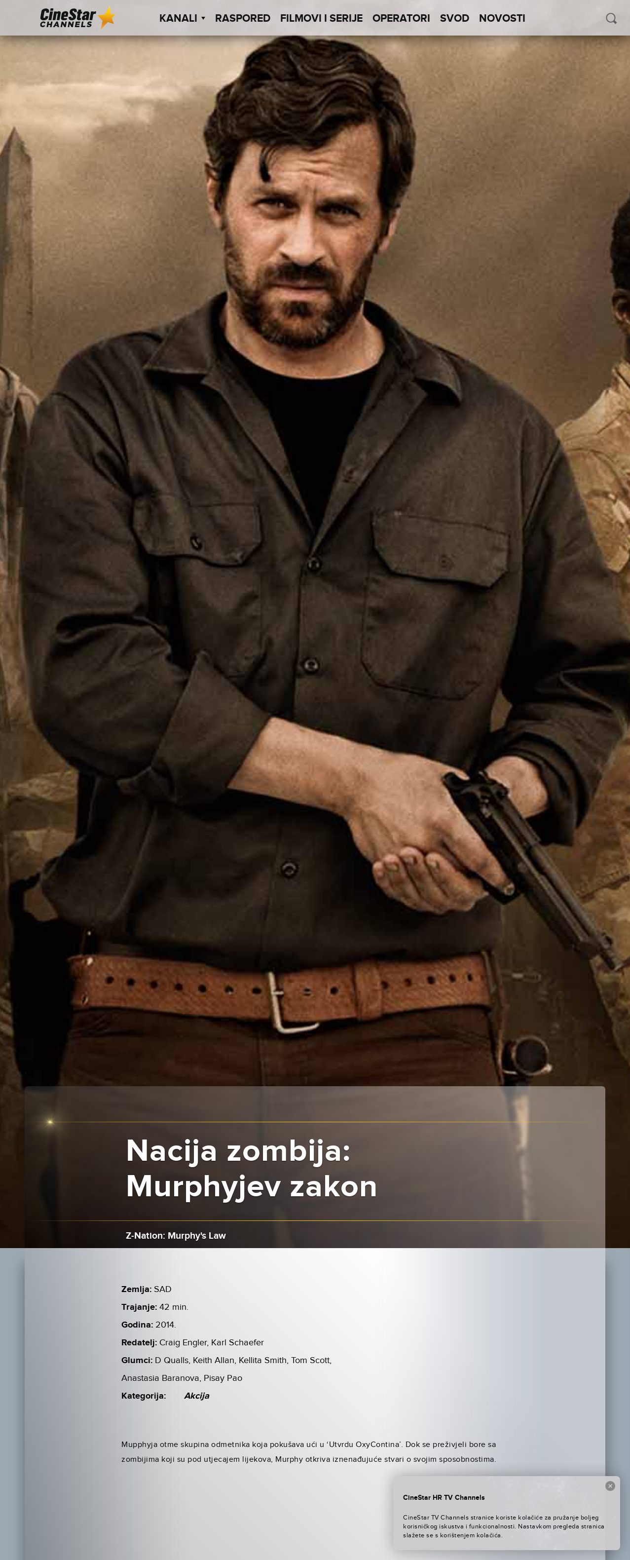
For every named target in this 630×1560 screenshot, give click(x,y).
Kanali (182, 18)
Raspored (242, 18)
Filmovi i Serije (321, 18)
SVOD (454, 18)
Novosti (502, 18)
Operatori (401, 18)
